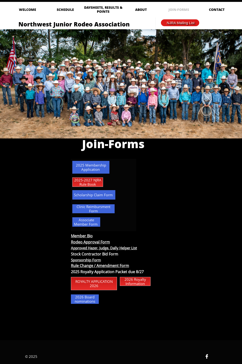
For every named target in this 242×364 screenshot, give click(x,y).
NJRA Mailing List (180, 23)
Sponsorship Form (86, 260)
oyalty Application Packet (105, 271)
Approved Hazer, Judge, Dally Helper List (104, 248)
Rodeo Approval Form (90, 242)
